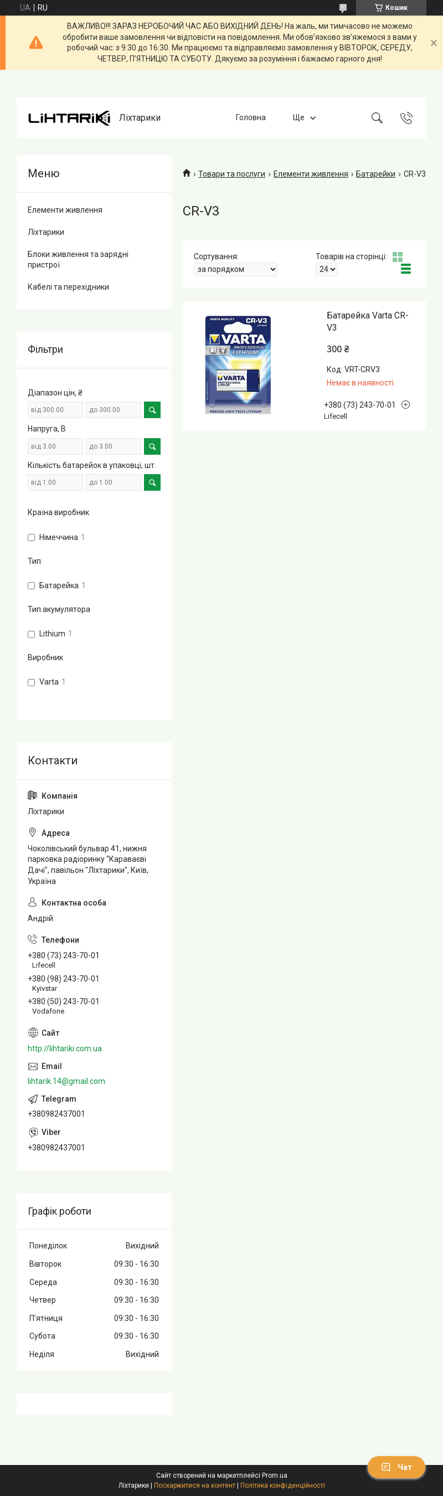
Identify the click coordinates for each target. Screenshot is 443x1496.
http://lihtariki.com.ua (65, 1048)
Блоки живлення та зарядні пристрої (78, 260)
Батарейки (375, 173)
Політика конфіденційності (282, 1485)
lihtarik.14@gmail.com (66, 1081)
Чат (396, 1467)
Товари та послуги (231, 173)
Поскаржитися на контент (194, 1485)
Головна (251, 118)
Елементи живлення (311, 173)
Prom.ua (274, 1475)
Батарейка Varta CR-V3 (368, 321)
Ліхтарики (46, 232)
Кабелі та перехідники (68, 286)
